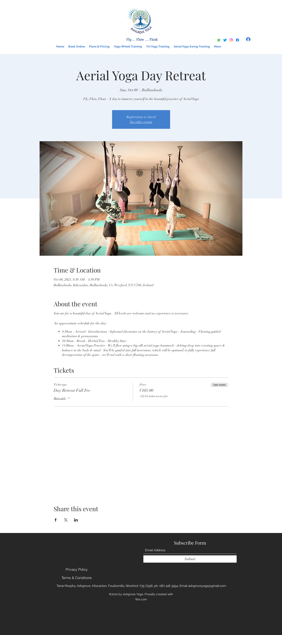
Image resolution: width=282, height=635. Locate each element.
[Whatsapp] (219, 40)
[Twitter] (225, 40)
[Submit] (190, 559)
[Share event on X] (66, 520)
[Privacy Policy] (76, 569)
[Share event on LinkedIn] (76, 520)
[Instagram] (231, 40)
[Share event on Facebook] (56, 520)
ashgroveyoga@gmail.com (207, 586)
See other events (141, 122)
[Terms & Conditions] (76, 577)
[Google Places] (237, 40)
